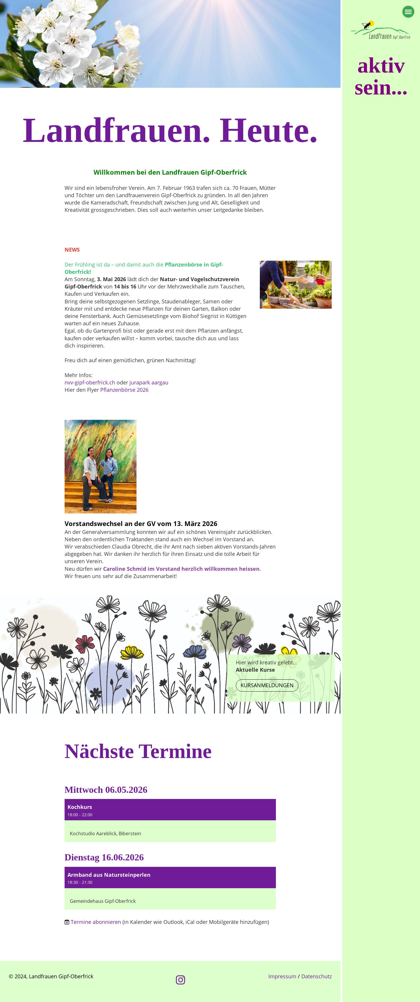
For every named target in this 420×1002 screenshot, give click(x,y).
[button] (170, 820)
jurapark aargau (148, 382)
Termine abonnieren (96, 921)
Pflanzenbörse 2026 (124, 389)
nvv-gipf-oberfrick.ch (91, 382)
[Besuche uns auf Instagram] (180, 980)
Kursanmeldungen (267, 685)
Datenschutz (316, 976)
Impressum (282, 976)
